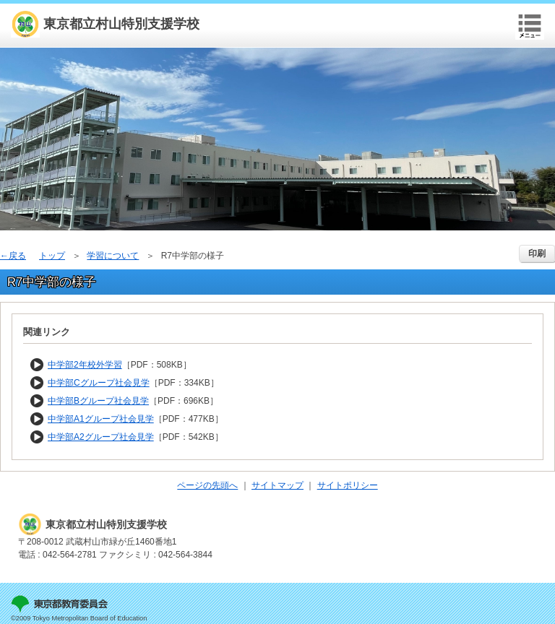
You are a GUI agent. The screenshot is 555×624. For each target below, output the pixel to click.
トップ (52, 256)
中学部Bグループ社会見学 (98, 401)
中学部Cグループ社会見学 (99, 383)
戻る (17, 256)
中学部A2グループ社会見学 (101, 437)
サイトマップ (277, 485)
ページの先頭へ (207, 485)
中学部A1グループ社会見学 (101, 419)
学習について (113, 256)
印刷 (537, 253)
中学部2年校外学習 (85, 365)
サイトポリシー (347, 485)
